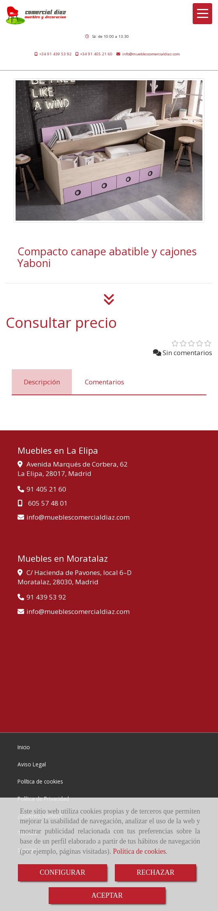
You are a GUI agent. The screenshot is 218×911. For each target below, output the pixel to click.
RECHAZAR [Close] (155, 872)
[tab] (42, 382)
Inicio (24, 747)
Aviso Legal (32, 764)
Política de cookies (139, 851)
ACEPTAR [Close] (107, 895)
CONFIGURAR (62, 872)
